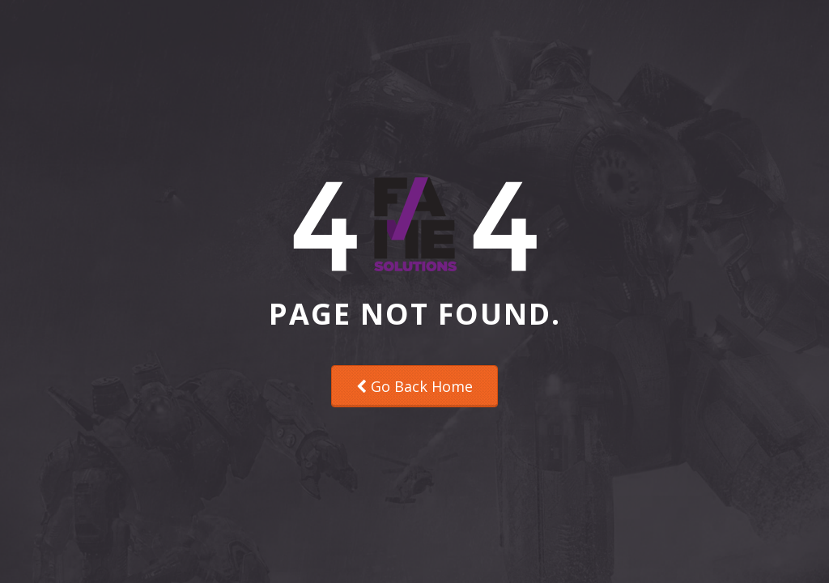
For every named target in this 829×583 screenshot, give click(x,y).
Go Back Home (414, 386)
